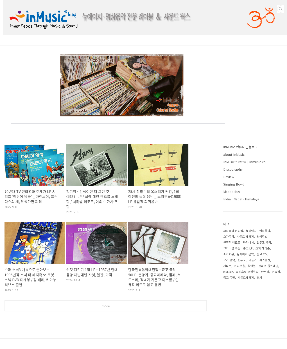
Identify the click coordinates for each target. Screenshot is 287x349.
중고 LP (248, 248)
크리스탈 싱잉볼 (233, 231)
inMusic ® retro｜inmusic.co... (245, 162)
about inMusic (233, 154)
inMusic (228, 272)
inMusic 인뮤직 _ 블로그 (240, 147)
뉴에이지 (251, 231)
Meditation (231, 191)
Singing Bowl (233, 184)
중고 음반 (229, 277)
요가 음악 (229, 260)
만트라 (265, 272)
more (106, 306)
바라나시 (248, 242)
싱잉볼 (252, 266)
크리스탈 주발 (231, 248)
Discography (232, 169)
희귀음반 (264, 260)
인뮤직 (276, 272)
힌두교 (242, 260)
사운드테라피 (246, 277)
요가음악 (228, 236)
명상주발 (262, 236)
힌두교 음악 (264, 242)
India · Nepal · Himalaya (241, 199)
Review (228, 176)
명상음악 (264, 231)
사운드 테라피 (245, 236)
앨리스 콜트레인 (268, 266)
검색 (280, 9)
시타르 (227, 266)
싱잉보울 (239, 266)
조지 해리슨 (262, 248)
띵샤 (259, 277)
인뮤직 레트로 (231, 242)
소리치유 (228, 254)
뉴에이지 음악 (245, 254)
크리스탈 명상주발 (247, 272)
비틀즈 (253, 260)
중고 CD (262, 254)
